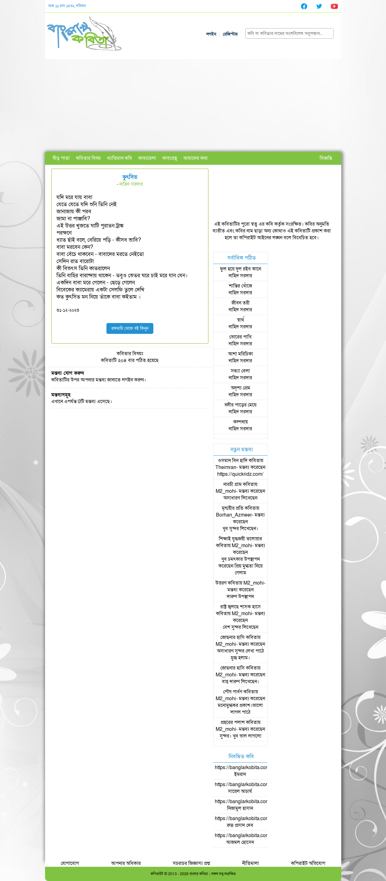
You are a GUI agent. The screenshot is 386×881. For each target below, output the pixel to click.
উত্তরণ (220, 583)
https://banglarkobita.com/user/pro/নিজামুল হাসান (253, 805)
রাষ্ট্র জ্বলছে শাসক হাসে (240, 606)
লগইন (211, 34)
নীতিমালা (250, 863)
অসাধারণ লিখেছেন (240, 498)
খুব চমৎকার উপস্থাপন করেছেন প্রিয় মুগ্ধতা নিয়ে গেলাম (240, 566)
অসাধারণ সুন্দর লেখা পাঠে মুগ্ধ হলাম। (240, 654)
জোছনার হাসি (232, 637)
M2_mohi (226, 491)
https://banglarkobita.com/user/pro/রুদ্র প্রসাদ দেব (253, 822)
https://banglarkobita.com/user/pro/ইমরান (253, 771)
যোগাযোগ (70, 863)
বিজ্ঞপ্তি (326, 158)
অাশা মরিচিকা (240, 354)
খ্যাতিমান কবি (119, 158)
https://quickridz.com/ (240, 474)
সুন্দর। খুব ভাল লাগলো (240, 736)
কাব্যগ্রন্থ (169, 158)
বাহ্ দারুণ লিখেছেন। (240, 681)
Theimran (225, 467)
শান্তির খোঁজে (240, 286)
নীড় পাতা (61, 158)
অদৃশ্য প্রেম (240, 388)
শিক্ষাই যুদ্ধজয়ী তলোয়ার (240, 538)
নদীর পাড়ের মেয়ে (240, 405)
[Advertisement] (193, 105)
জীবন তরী (240, 303)
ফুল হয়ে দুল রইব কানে (240, 269)
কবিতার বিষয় (88, 158)
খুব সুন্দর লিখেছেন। (240, 528)
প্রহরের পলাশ (233, 722)
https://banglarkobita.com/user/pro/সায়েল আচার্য (253, 788)
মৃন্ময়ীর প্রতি (232, 508)
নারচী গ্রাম (232, 484)
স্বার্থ (240, 320)
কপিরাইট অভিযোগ (308, 863)
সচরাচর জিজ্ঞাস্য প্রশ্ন (191, 863)
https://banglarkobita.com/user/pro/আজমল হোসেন (253, 839)
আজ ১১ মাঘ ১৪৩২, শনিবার (67, 5)
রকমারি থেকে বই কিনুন (129, 328)
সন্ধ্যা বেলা (240, 371)
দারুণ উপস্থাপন (240, 596)
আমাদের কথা (195, 158)
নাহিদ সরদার (131, 184)
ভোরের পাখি (240, 337)
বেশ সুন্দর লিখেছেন (240, 627)
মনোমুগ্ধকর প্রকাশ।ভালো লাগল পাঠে (240, 709)
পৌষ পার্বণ (232, 691)
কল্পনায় (240, 422)
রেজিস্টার (230, 34)
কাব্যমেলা (147, 158)
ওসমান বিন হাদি (232, 460)
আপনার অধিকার (126, 863)
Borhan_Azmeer (234, 515)
